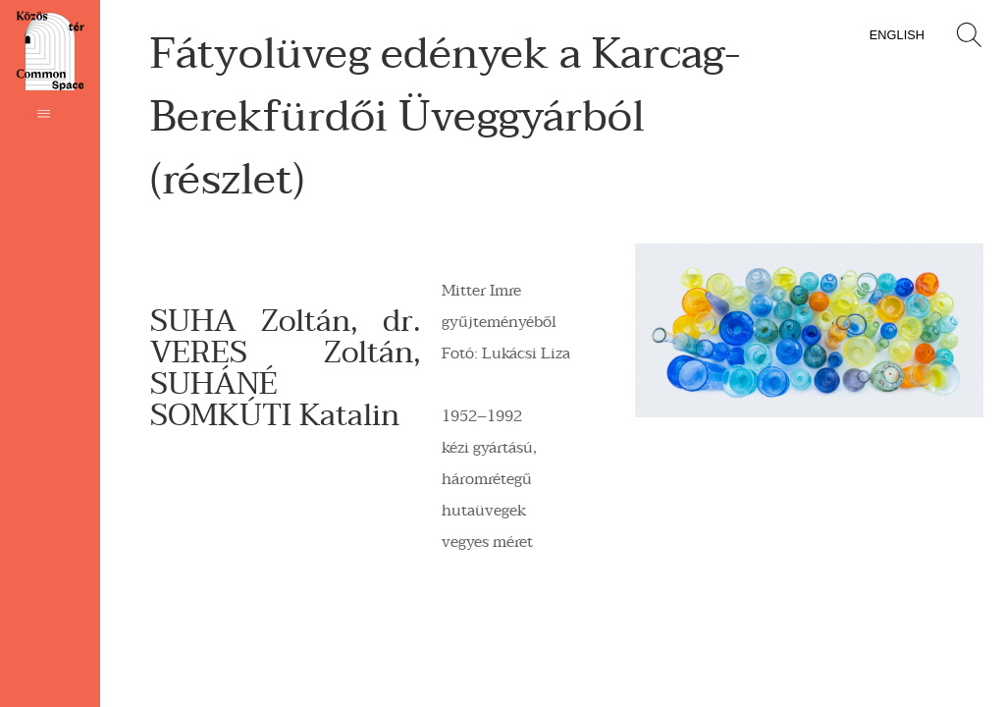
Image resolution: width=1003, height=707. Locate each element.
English (897, 34)
